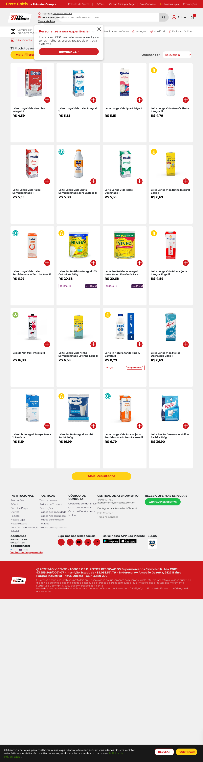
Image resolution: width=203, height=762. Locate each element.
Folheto (16, 679)
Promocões (18, 663)
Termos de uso (48, 663)
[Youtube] (81, 705)
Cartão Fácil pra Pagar (122, 4)
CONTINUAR (186, 751)
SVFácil (101, 4)
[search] (123, 17)
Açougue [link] (138, 31)
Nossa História (20, 686)
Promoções (190, 4)
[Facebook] (63, 705)
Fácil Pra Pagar (21, 671)
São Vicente (25, 40)
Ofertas (16, 675)
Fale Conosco (148, 4)
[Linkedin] (90, 705)
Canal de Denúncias (80, 674)
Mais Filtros (26, 55)
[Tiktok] (99, 705)
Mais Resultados (101, 640)
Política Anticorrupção (53, 679)
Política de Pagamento (53, 690)
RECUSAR (164, 751)
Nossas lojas (169, 4)
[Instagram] (72, 705)
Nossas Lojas (19, 682)
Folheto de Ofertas (79, 4)
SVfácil (16, 667)
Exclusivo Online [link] (178, 31)
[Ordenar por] (175, 55)
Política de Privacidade (53, 675)
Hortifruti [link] (156, 31)
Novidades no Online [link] (113, 31)
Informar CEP (69, 52)
